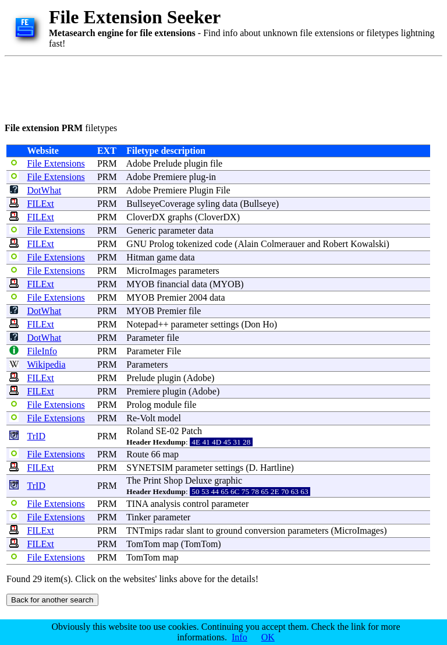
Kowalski (368, 244)
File (223, 190)
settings (225, 324)
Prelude (167, 163)
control (196, 504)
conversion (264, 530)
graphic (228, 480)
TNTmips (144, 530)
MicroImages (151, 271)
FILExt (40, 204)
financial (173, 284)
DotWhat (44, 190)
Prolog (161, 244)
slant (195, 530)
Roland (139, 431)
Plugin (201, 190)
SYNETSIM (149, 468)
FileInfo (42, 351)
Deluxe (198, 480)
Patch (192, 431)
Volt (147, 418)
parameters (199, 271)
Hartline (275, 468)
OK (268, 637)
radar (174, 530)
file (216, 163)
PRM (107, 163)
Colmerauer (283, 244)
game (167, 257)
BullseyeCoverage (160, 204)
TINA (137, 504)
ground (229, 530)
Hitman (140, 257)
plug (197, 177)
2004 (198, 297)
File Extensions (56, 163)
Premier (171, 297)
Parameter (145, 338)
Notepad (142, 324)
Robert (336, 244)
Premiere (170, 177)
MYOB (140, 284)
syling (208, 204)
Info (239, 637)
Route (137, 454)
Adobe (138, 163)
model (169, 418)
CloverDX (145, 217)
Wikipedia (46, 364)
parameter (177, 230)
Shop (173, 480)
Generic (141, 230)
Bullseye (259, 204)
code (223, 244)
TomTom (143, 544)
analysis (165, 504)
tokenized (194, 244)
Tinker (138, 517)
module (168, 405)
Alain (247, 244)
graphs (180, 217)
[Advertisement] (216, 87)
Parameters (147, 364)
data (230, 204)
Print (152, 480)
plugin (196, 163)
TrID (36, 436)
